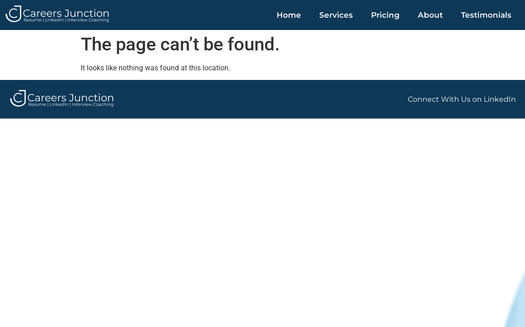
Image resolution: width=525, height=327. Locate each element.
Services (336, 15)
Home (289, 15)
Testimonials (486, 15)
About (430, 15)
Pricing (385, 15)
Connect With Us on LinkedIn (462, 99)
